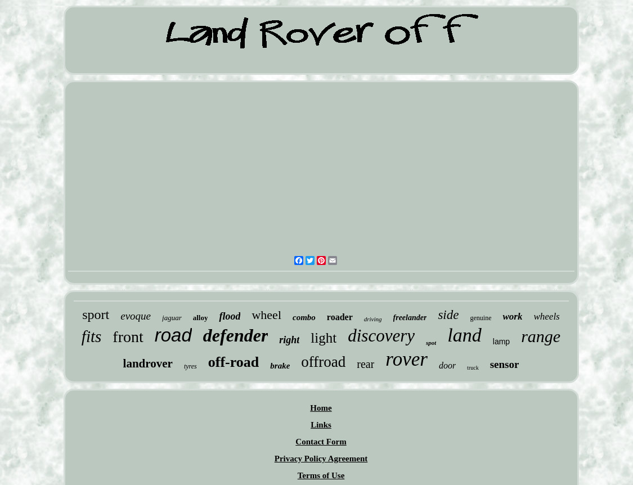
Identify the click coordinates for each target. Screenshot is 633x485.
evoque (135, 316)
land (464, 335)
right (289, 339)
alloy (200, 317)
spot (431, 342)
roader (340, 317)
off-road (233, 362)
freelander (410, 317)
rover (406, 359)
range (540, 336)
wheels (546, 316)
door (447, 365)
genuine (480, 318)
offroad (323, 361)
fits (91, 336)
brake (280, 365)
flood (229, 316)
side (448, 315)
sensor (504, 364)
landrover (148, 363)
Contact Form (320, 441)
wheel (266, 315)
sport (95, 314)
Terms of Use (321, 475)
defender (235, 335)
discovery (381, 335)
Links (321, 424)
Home (320, 407)
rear (365, 364)
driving (373, 319)
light (323, 337)
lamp (501, 341)
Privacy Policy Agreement (321, 458)
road (173, 335)
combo (304, 317)
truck (473, 368)
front (128, 336)
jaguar (172, 317)
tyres (190, 366)
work (512, 316)
